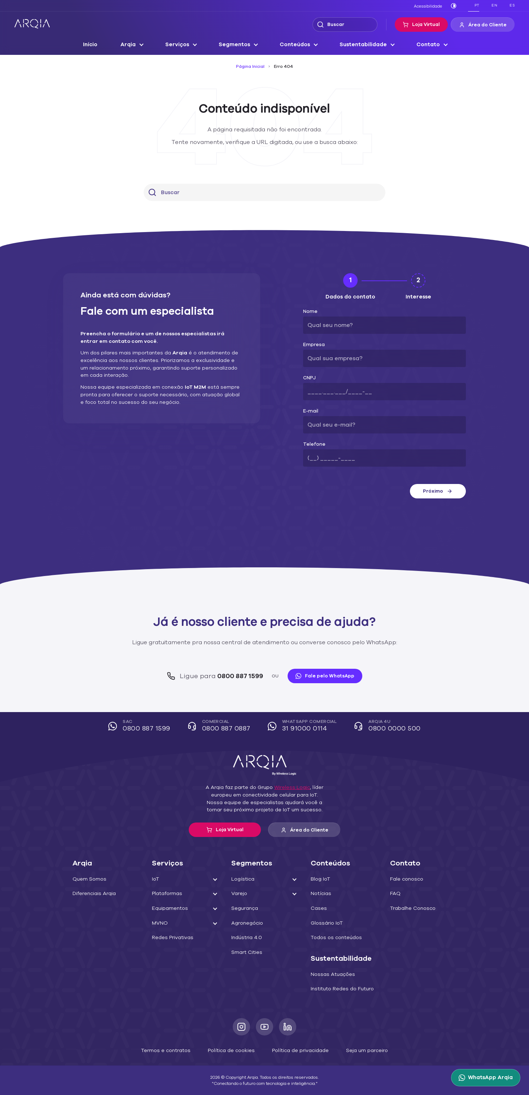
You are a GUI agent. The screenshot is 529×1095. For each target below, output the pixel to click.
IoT (155, 879)
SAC (144, 726)
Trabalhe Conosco (410, 908)
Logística (241, 879)
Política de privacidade (296, 1050)
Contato (422, 45)
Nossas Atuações (330, 974)
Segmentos (237, 45)
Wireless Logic (288, 787)
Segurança (243, 908)
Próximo (438, 491)
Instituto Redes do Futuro (339, 989)
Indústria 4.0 (245, 938)
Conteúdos (295, 45)
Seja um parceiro (358, 1050)
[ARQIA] (32, 24)
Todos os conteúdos (333, 938)
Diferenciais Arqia (92, 893)
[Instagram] (241, 1026)
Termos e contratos (173, 1050)
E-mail (309, 411)
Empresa (312, 345)
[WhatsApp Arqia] (487, 1077)
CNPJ (309, 378)
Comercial (222, 726)
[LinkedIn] (287, 1026)
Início (97, 45)
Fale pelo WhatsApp (321, 676)
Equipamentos (168, 908)
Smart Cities (245, 952)
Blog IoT (320, 879)
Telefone (312, 444)
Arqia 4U (385, 726)
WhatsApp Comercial (303, 726)
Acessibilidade (429, 6)
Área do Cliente (485, 25)
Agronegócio (245, 923)
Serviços (182, 45)
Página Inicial (251, 66)
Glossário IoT (326, 923)
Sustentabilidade (360, 45)
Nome (309, 311)
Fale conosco (405, 879)
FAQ (395, 893)
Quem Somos (88, 879)
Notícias (320, 893)
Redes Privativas (171, 938)
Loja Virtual (426, 24)
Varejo (238, 893)
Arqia (134, 45)
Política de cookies (233, 1050)
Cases (318, 908)
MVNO (159, 923)
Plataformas (165, 893)
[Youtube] (264, 1026)
